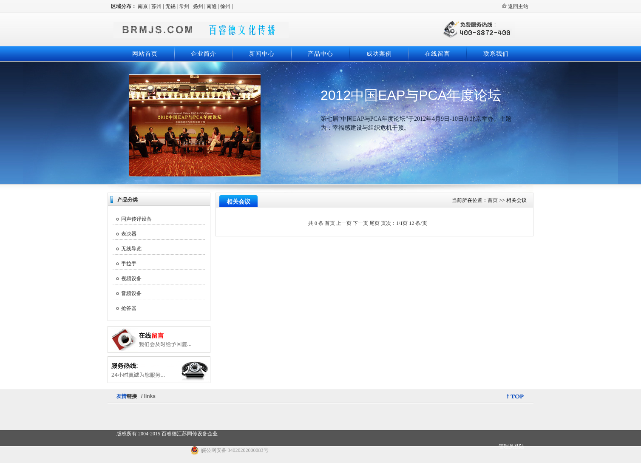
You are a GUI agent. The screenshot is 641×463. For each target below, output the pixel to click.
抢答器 (128, 308)
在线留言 (437, 54)
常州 (184, 6)
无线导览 (131, 249)
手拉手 (128, 264)
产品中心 (320, 54)
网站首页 (145, 54)
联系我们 (496, 54)
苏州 (156, 6)
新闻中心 (262, 54)
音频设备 (131, 293)
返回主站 (515, 6)
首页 (493, 200)
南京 (143, 6)
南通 (212, 6)
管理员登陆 (511, 446)
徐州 (225, 6)
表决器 (128, 234)
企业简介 (203, 54)
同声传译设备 (136, 219)
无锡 (170, 6)
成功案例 (379, 54)
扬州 (198, 6)
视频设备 (131, 278)
